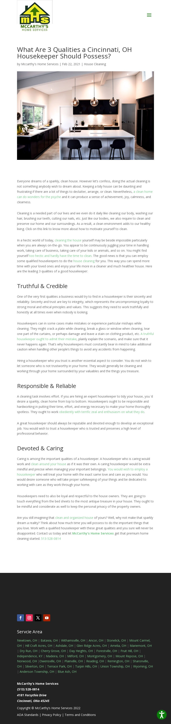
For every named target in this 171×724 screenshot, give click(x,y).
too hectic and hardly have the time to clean (60, 256)
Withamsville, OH (73, 640)
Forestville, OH (106, 651)
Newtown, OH (27, 640)
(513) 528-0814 (28, 689)
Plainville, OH (73, 661)
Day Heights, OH (81, 651)
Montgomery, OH (99, 656)
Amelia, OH (118, 646)
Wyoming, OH (143, 666)
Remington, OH (118, 661)
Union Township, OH (115, 666)
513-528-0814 (51, 538)
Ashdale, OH (64, 646)
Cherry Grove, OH (53, 651)
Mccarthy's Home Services (40, 64)
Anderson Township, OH (36, 671)
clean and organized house (74, 518)
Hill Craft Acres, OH (38, 646)
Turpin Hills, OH (86, 666)
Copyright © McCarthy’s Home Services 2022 (48, 708)
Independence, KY (29, 656)
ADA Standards (27, 715)
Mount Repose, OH (129, 656)
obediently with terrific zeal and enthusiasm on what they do (101, 412)
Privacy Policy (51, 715)
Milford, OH (75, 656)
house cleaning (84, 261)
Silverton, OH (34, 666)
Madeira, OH (55, 656)
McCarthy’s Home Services (93, 533)
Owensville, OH (50, 661)
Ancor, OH (96, 640)
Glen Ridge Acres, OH (92, 646)
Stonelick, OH (116, 640)
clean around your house (48, 464)
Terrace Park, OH (59, 666)
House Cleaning (95, 64)
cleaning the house (68, 240)
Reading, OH (95, 661)
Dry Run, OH (28, 651)
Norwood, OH (27, 661)
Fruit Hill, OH (129, 651)
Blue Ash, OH (67, 671)
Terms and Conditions (80, 715)
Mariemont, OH (141, 646)
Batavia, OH (49, 640)
